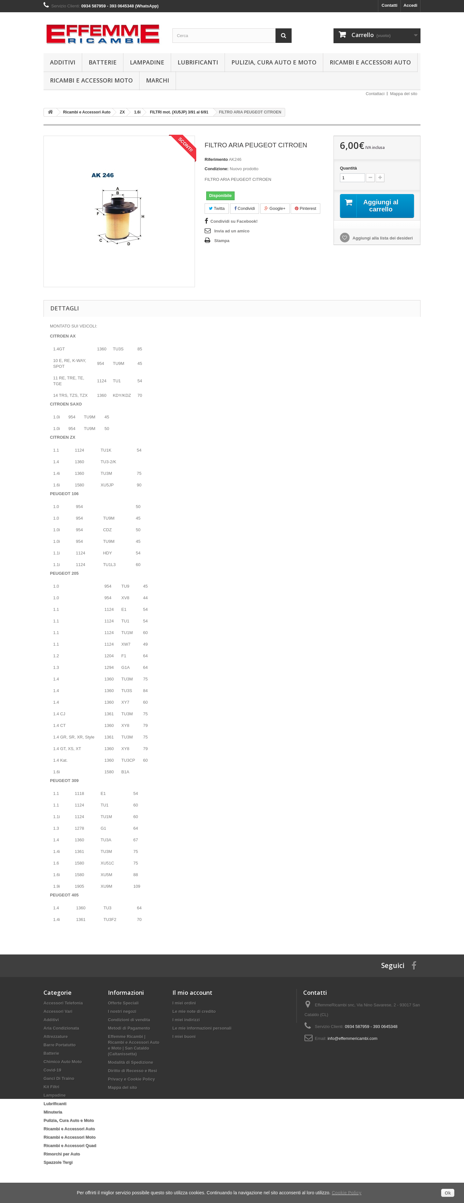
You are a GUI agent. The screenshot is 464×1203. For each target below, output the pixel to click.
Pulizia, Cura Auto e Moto (273, 62)
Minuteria (53, 1112)
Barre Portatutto (60, 1044)
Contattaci (375, 93)
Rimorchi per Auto (62, 1153)
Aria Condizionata (61, 1028)
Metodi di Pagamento (129, 1028)
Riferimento (216, 159)
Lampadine (147, 62)
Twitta (217, 208)
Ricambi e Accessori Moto (91, 80)
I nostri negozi (122, 1011)
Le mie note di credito (194, 1011)
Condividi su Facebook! (234, 221)
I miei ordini (184, 1003)
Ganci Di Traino (59, 1078)
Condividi (244, 208)
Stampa (221, 240)
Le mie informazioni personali (201, 1028)
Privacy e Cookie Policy (131, 1079)
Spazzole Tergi (58, 1162)
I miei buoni (184, 1036)
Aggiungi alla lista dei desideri (382, 238)
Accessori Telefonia (63, 1003)
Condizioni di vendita (129, 1019)
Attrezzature (56, 1036)
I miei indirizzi (186, 1019)
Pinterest (305, 208)
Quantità (348, 168)
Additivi (62, 62)
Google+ (275, 208)
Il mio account (192, 992)
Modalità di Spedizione (130, 1062)
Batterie (103, 62)
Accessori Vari (58, 1011)
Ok (448, 1193)
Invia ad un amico (231, 231)
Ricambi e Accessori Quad (70, 1145)
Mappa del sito (403, 93)
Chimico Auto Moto (63, 1061)
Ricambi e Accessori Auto (370, 62)
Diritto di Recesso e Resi (132, 1070)
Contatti (389, 5)
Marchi (157, 80)
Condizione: (216, 168)
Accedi (410, 5)
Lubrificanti (198, 62)
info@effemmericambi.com (353, 1038)
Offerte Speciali (123, 1003)
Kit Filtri (51, 1086)
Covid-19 (52, 1070)
